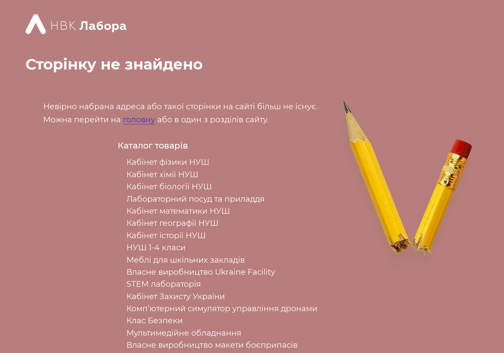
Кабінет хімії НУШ (162, 174)
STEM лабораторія (163, 284)
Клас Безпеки (154, 320)
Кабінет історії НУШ (166, 235)
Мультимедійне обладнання (183, 333)
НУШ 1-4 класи (156, 247)
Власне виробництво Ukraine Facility (200, 272)
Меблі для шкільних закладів (185, 260)
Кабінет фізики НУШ (167, 162)
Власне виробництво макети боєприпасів (212, 345)
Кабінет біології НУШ (169, 186)
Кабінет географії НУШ (172, 223)
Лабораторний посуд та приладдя (195, 199)
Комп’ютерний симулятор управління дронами (221, 308)
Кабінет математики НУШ (178, 211)
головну (139, 119)
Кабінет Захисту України (175, 296)
